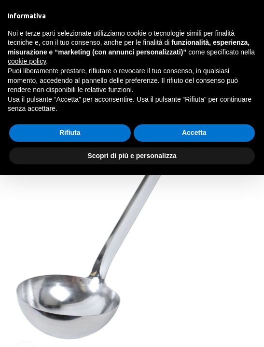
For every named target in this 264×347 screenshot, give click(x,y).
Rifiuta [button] (70, 132)
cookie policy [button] (27, 61)
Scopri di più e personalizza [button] (131, 156)
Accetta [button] (194, 132)
